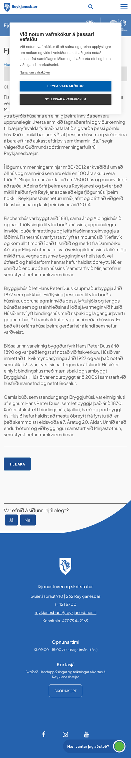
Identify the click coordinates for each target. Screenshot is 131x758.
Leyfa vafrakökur (66, 86)
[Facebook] (44, 734)
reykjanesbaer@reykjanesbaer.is (65, 612)
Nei (28, 520)
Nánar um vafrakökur (35, 72)
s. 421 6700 (65, 604)
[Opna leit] (90, 6)
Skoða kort (65, 690)
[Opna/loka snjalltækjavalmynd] (124, 7)
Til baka (17, 464)
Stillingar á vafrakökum (65, 99)
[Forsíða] (21, 6)
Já (11, 520)
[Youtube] (86, 734)
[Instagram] (65, 734)
